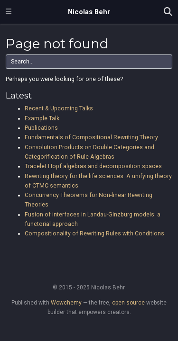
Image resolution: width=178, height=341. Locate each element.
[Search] (168, 12)
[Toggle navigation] (8, 12)
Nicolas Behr (89, 12)
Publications (41, 128)
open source (128, 302)
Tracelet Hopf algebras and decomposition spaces (93, 166)
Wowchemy (66, 302)
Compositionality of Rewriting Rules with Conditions (94, 233)
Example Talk (42, 118)
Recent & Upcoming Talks (59, 108)
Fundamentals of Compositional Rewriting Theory (91, 137)
